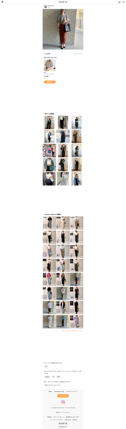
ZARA (58, 377)
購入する (49, 82)
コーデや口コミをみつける (57, 407)
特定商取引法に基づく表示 (72, 417)
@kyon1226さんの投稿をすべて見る (72, 331)
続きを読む (54, 57)
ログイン (63, 396)
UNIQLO (47, 377)
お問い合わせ (68, 419)
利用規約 (49, 417)
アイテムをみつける (70, 407)
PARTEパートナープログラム (63, 412)
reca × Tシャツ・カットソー (52, 385)
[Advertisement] (58, 97)
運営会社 (75, 419)
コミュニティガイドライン (56, 419)
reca (46, 366)
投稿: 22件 (46, 78)
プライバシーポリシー (58, 417)
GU (53, 377)
